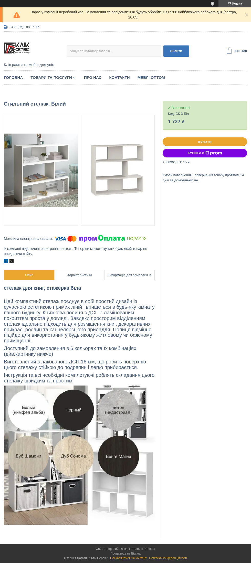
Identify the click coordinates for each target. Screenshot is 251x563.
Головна (13, 77)
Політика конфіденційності (168, 558)
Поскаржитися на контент (128, 558)
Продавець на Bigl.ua (125, 553)
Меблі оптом (151, 77)
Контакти (119, 77)
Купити (205, 142)
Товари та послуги (51, 77)
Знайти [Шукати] (176, 51)
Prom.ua (149, 549)
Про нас (93, 77)
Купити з (205, 153)
